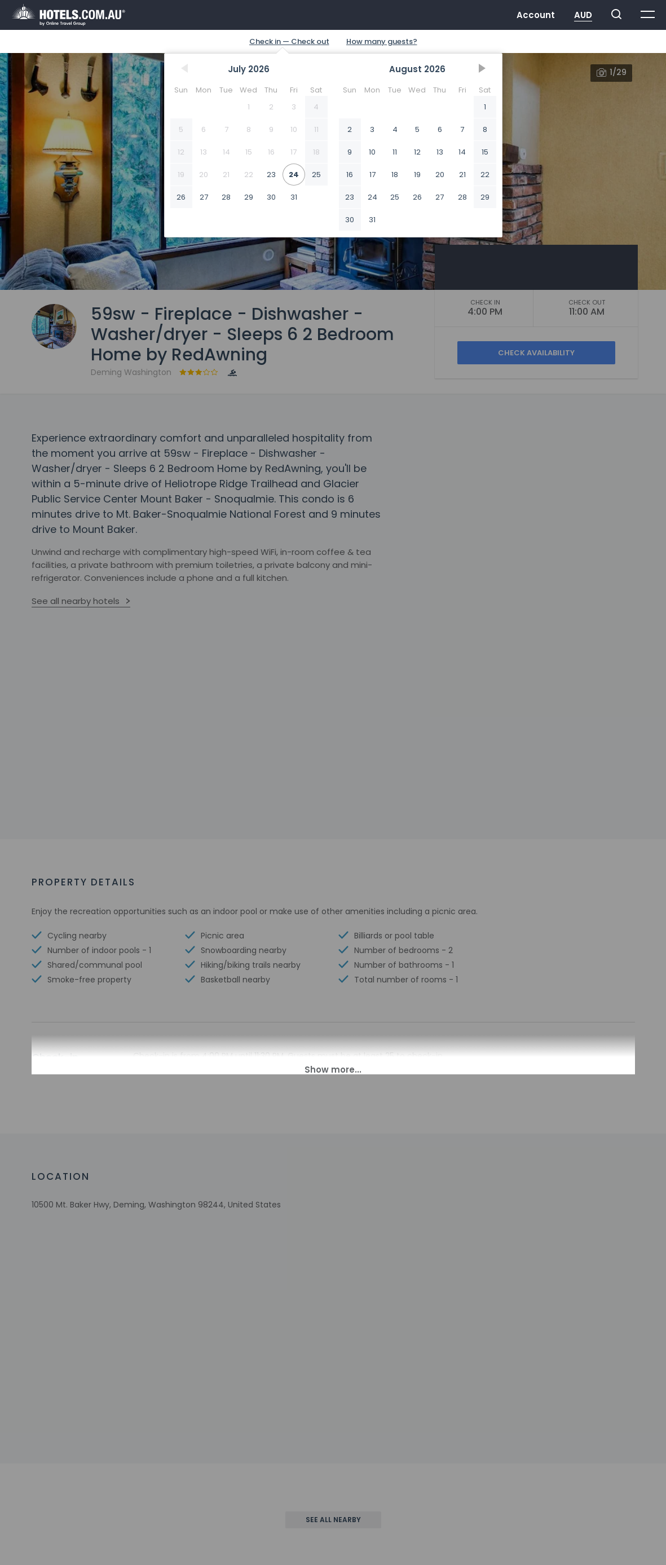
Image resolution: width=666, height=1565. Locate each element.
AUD (583, 15)
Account (536, 15)
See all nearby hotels (76, 601)
